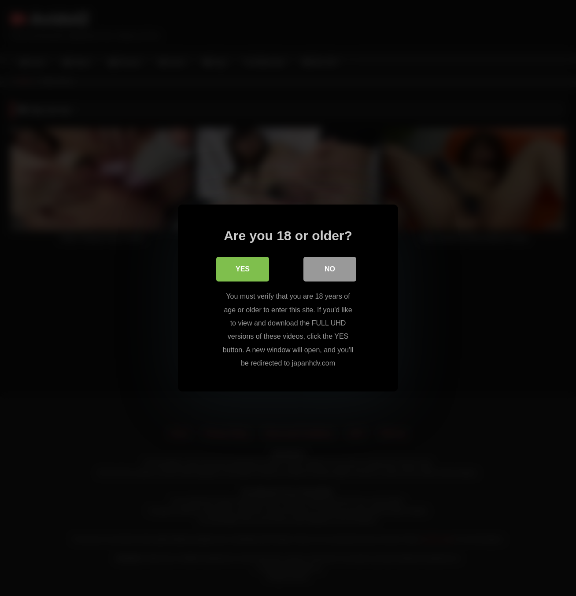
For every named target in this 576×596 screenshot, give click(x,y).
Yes (243, 269)
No (330, 269)
